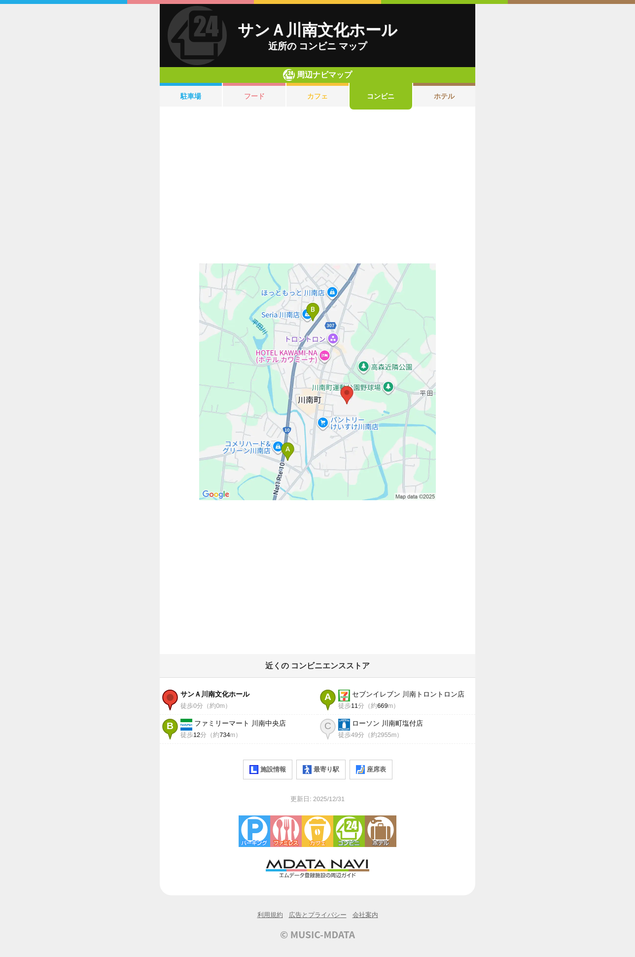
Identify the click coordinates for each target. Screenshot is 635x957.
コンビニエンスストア (349, 831)
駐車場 (190, 96)
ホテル (444, 96)
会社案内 (365, 915)
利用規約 (270, 915)
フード (254, 96)
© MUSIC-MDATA (317, 934)
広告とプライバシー (318, 915)
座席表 (371, 769)
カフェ (317, 96)
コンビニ (380, 96)
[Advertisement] (317, 186)
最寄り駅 (321, 769)
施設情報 (267, 769)
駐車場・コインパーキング (254, 831)
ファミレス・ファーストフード (286, 831)
